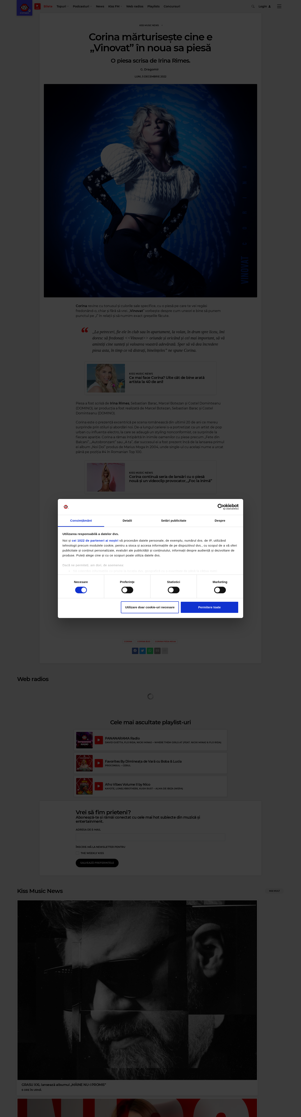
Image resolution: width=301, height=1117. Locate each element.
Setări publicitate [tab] (173, 520)
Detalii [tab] (127, 520)
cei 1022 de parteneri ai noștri (95, 540)
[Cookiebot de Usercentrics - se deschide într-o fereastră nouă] (221, 507)
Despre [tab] (220, 520)
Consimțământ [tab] (81, 520)
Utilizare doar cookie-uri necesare (150, 607)
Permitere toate (209, 607)
